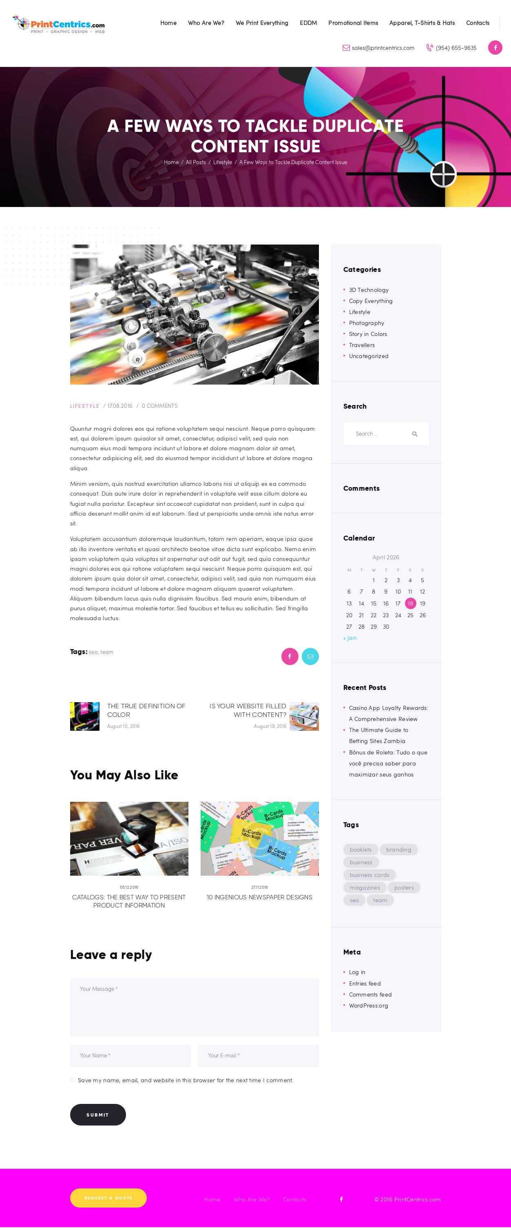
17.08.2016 (123, 405)
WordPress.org (369, 1005)
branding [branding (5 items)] (398, 849)
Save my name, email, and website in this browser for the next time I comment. (186, 1081)
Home (171, 162)
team (106, 652)
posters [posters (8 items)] (404, 887)
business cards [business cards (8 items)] (370, 875)
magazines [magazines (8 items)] (365, 887)
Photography (367, 323)
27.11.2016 (259, 887)
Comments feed (370, 994)
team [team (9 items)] (380, 900)
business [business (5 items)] (361, 862)
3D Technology (369, 290)
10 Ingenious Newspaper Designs (260, 897)
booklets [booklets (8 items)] (361, 849)
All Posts (196, 162)
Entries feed (365, 983)
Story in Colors (368, 334)
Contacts (294, 1200)
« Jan (349, 637)
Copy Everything (371, 301)
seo (93, 652)
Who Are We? (252, 1200)
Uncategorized (369, 356)
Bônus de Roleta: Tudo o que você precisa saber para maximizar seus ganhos (388, 763)
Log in (357, 972)
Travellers (362, 345)
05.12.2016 (129, 887)
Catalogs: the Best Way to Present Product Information (129, 902)
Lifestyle (222, 162)
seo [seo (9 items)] (354, 900)
